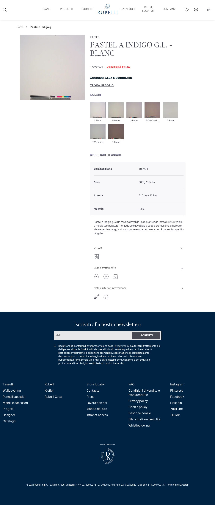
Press (90, 396)
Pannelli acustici (14, 396)
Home (19, 27)
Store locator (96, 384)
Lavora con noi (97, 402)
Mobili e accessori (15, 402)
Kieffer (49, 390)
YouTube (176, 408)
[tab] (139, 252)
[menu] (107, 10)
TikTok (175, 415)
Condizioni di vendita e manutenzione (144, 392)
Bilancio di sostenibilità (144, 419)
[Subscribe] (146, 335)
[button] (209, 10)
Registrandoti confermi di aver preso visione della (107, 354)
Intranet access (97, 415)
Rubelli (49, 384)
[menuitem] (46, 9)
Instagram (177, 384)
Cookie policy (137, 406)
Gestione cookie (139, 413)
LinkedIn (176, 402)
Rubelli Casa (53, 396)
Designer (9, 415)
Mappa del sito (97, 408)
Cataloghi (9, 421)
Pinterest (176, 390)
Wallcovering (12, 390)
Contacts (93, 390)
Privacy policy (138, 401)
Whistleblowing (139, 425)
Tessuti (8, 384)
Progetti (8, 408)
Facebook (177, 396)
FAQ (131, 384)
